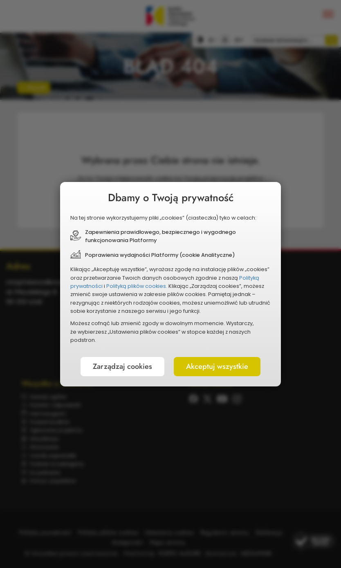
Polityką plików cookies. (136, 286)
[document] (170, 284)
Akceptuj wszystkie (217, 366)
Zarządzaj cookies (122, 366)
